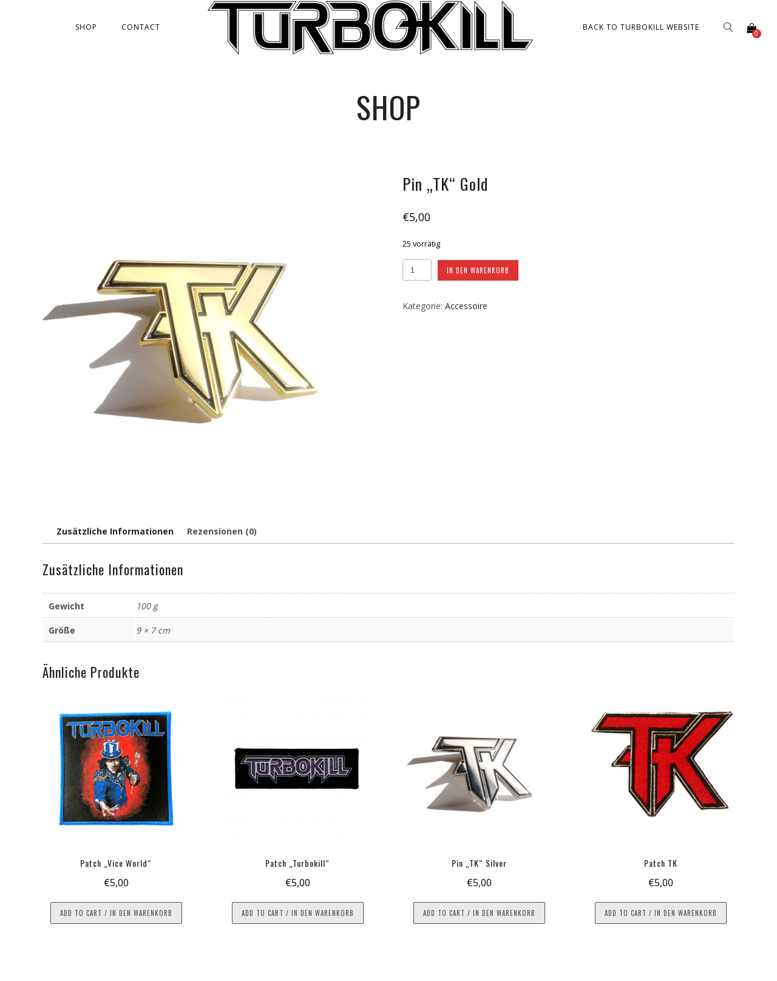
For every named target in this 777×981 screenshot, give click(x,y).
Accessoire (466, 306)
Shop (86, 27)
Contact (140, 27)
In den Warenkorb (478, 270)
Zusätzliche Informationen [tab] (115, 531)
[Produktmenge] (417, 270)
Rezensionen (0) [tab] (222, 531)
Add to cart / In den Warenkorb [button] (116, 913)
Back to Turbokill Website (641, 27)
